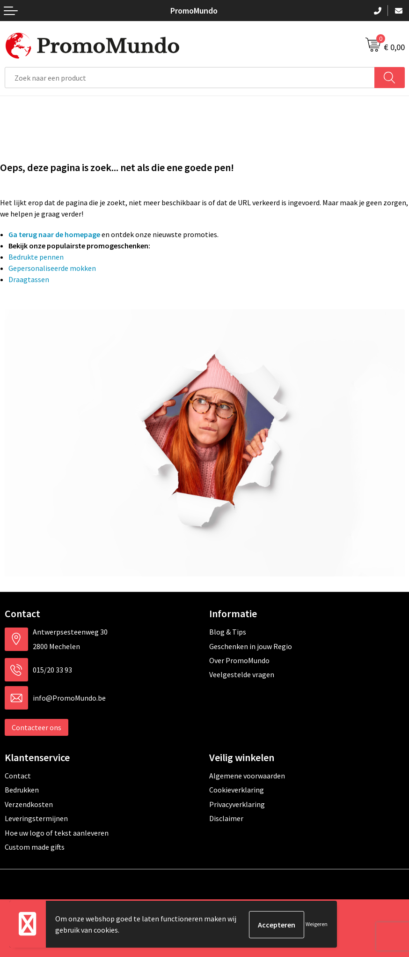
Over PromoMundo (239, 660)
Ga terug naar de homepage (54, 234)
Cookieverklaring (236, 789)
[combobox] (190, 77)
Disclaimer (226, 818)
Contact (18, 775)
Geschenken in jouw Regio (250, 646)
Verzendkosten (29, 804)
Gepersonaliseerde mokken (52, 268)
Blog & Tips (227, 631)
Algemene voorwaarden (247, 775)
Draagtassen (28, 279)
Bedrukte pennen (36, 257)
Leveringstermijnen (36, 818)
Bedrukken (22, 789)
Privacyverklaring (237, 804)
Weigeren (317, 924)
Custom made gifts (35, 847)
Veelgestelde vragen (241, 674)
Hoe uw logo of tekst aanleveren (57, 832)
